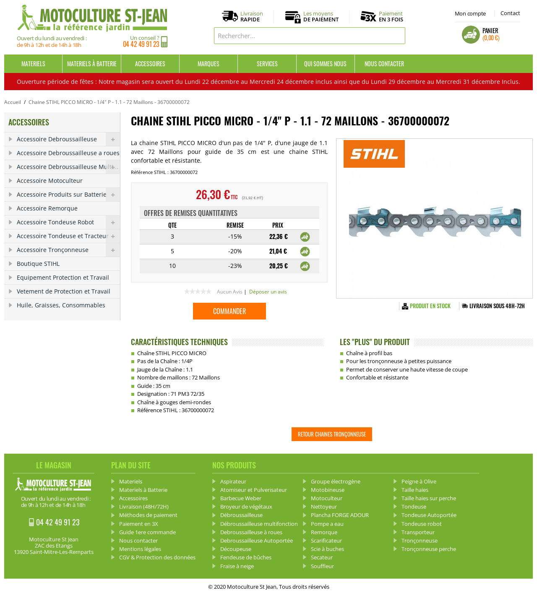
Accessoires (150, 63)
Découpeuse (235, 549)
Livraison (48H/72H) (144, 506)
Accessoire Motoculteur (50, 180)
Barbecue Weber (240, 498)
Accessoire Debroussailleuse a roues (68, 153)
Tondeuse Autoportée (428, 515)
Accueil (12, 102)
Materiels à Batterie (92, 63)
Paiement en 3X (138, 523)
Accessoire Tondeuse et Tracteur (68, 236)
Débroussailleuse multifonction (259, 523)
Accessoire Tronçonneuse (68, 250)
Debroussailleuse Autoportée (256, 540)
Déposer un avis (268, 291)
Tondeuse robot (421, 523)
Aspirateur (233, 481)
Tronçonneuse (419, 540)
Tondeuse (413, 506)
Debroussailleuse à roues (251, 532)
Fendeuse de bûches (245, 557)
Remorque (324, 532)
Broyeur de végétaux (246, 506)
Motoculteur (326, 498)
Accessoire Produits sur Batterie (68, 194)
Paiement (391, 16)
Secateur (322, 557)
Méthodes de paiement (148, 515)
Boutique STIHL (38, 264)
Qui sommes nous (325, 63)
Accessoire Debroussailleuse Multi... (68, 167)
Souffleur (322, 566)
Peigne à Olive (418, 481)
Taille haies (414, 490)
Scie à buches (327, 549)
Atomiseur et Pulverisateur (253, 490)
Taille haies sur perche (428, 498)
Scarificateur (326, 540)
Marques (208, 63)
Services (267, 63)
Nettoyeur (324, 506)
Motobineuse (327, 490)
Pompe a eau (327, 523)
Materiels (33, 63)
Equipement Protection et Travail (63, 277)
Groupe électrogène (335, 481)
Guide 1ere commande (147, 532)
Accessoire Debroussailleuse (68, 139)
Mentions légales (140, 549)
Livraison (251, 16)
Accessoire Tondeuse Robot (68, 222)
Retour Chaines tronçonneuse (332, 434)
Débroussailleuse (241, 515)
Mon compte (470, 13)
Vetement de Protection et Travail (63, 291)
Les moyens (321, 16)
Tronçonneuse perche (428, 549)
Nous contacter (384, 63)
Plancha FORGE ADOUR (340, 515)
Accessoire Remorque (47, 208)
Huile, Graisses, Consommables (61, 305)
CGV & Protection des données (157, 557)
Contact (510, 13)
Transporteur (418, 532)
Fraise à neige (237, 566)
